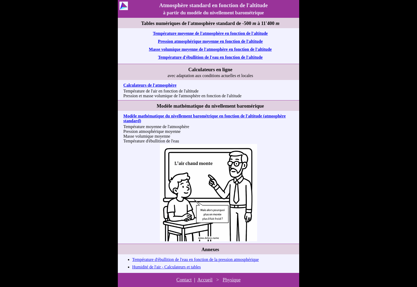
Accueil (204, 279)
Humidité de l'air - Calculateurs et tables (166, 267)
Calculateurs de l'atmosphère (150, 85)
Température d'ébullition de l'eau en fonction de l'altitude (210, 57)
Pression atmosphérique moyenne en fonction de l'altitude (210, 41)
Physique (231, 279)
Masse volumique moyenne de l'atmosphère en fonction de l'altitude (210, 49)
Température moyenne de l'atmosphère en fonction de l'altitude (210, 33)
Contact (183, 279)
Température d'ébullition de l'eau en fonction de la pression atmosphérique (195, 259)
